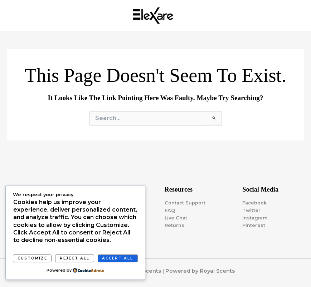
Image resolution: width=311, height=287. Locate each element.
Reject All (74, 258)
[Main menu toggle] (297, 15)
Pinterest (253, 225)
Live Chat (176, 218)
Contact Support (185, 203)
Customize (32, 258)
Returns (174, 225)
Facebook (254, 203)
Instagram (255, 218)
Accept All (117, 258)
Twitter (251, 210)
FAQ (170, 210)
